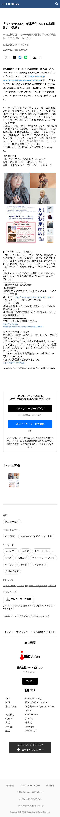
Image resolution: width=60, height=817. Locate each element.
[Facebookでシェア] (20, 57)
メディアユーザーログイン (30, 408)
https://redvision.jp (33, 698)
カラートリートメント (43, 558)
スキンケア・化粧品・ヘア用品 (36, 536)
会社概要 (10, 785)
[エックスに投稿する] (14, 57)
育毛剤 (8, 558)
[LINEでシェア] (25, 57)
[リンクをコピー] (40, 57)
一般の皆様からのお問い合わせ (30, 805)
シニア (25, 551)
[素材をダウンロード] (34, 57)
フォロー (30, 681)
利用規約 (50, 785)
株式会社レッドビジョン (45, 632)
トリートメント (42, 551)
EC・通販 (10, 536)
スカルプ (22, 558)
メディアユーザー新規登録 (30, 424)
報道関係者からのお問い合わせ (30, 792)
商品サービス (12, 522)
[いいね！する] (5, 57)
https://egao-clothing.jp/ (14, 362)
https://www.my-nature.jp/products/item (34, 297)
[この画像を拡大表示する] (14, 480)
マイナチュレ (39, 564)
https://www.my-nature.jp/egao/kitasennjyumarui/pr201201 (23, 325)
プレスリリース (22, 632)
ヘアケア (9, 564)
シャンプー (10, 551)
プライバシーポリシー (30, 785)
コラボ (23, 564)
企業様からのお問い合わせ (30, 799)
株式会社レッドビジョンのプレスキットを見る (26, 616)
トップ (8, 632)
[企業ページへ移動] (30, 656)
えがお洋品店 (12, 571)
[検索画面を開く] (57, 4)
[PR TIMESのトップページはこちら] (12, 4)
